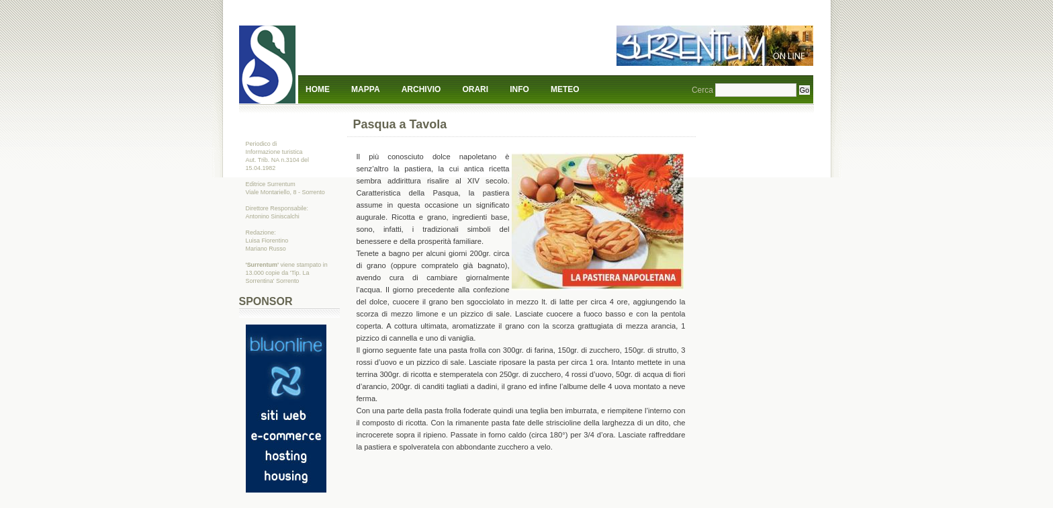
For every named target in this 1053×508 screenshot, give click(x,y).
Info (519, 89)
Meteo (565, 89)
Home (318, 89)
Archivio (421, 89)
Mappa (365, 89)
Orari (475, 89)
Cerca (702, 90)
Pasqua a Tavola (400, 124)
